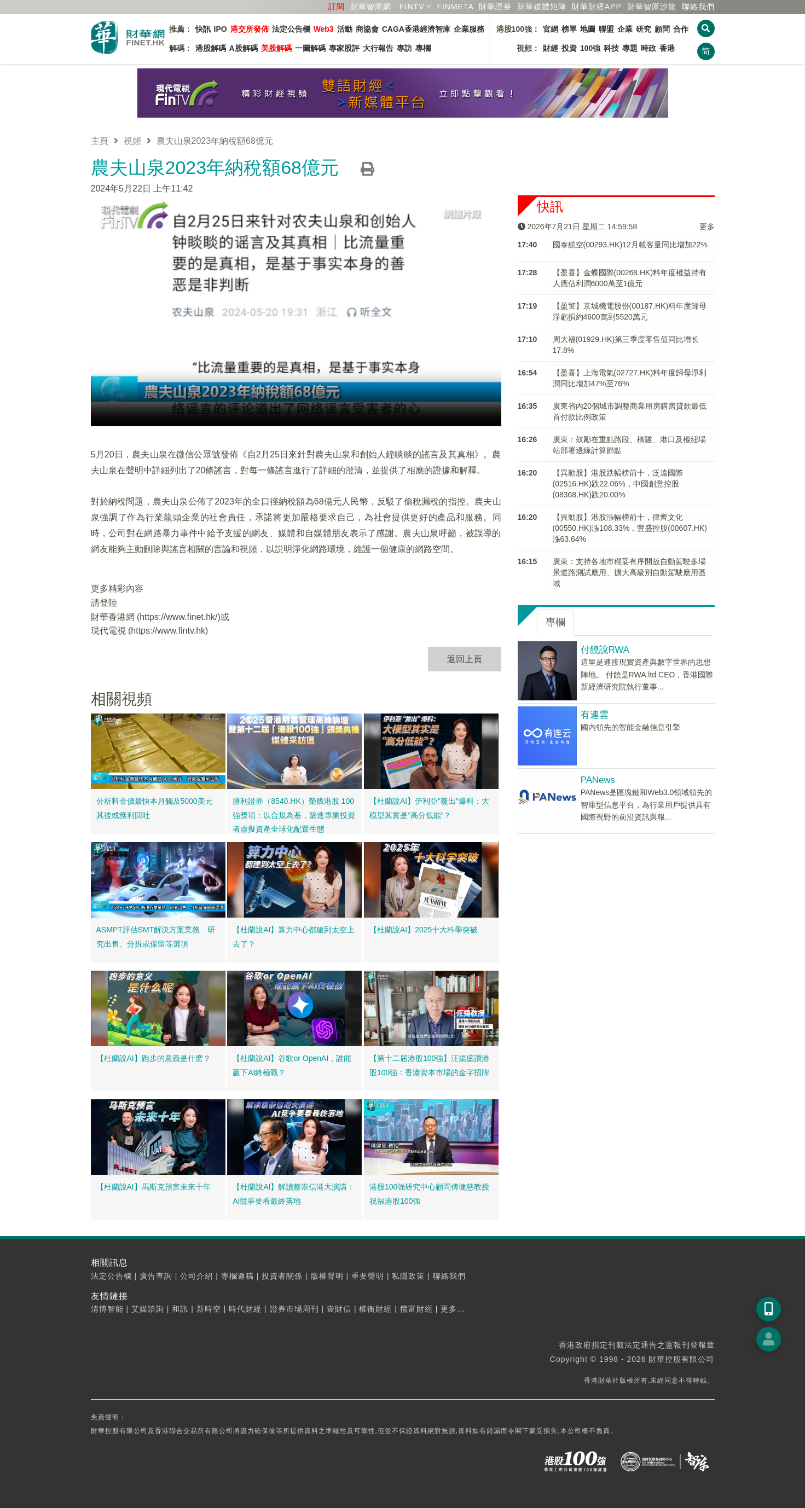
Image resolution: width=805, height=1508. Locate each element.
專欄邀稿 (237, 1276)
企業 (625, 29)
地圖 (587, 29)
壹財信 (339, 1308)
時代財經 (245, 1308)
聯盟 (606, 29)
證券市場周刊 (294, 1308)
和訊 (180, 1308)
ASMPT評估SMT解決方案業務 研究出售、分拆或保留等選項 (156, 936)
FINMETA (455, 6)
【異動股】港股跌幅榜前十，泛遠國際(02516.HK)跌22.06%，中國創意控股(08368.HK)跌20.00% (618, 483)
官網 (550, 29)
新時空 (208, 1308)
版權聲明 (327, 1276)
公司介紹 (196, 1276)
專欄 (423, 48)
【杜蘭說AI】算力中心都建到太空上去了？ (294, 936)
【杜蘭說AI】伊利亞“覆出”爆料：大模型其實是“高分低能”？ (429, 808)
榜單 (569, 29)
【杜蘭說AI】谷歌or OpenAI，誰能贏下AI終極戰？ (292, 1065)
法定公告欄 (291, 29)
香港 (667, 48)
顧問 (662, 29)
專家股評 (344, 48)
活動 (344, 29)
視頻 (132, 141)
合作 (680, 29)
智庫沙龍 (651, 6)
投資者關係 (282, 1276)
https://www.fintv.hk (168, 630)
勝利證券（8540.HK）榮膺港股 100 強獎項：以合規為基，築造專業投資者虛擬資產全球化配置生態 (294, 815)
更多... (453, 1308)
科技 (611, 48)
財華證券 (495, 6)
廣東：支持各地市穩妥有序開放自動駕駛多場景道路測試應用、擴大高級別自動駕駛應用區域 (629, 572)
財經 (550, 48)
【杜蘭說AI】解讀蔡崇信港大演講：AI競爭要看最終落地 (294, 1193)
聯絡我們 (698, 6)
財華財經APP (597, 6)
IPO (220, 29)
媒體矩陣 (541, 6)
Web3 (324, 29)
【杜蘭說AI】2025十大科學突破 (423, 929)
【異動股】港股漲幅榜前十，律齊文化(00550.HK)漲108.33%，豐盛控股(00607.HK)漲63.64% (630, 528)
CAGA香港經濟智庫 (416, 29)
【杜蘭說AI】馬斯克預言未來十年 (153, 1186)
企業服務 (469, 29)
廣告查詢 (156, 1276)
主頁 (99, 141)
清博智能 (107, 1308)
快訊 (203, 29)
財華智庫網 (370, 6)
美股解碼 (276, 48)
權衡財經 (375, 1308)
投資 (569, 48)
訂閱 (336, 6)
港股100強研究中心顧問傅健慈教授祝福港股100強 (429, 1193)
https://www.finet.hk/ (178, 616)
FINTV (411, 6)
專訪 (404, 48)
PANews (598, 780)
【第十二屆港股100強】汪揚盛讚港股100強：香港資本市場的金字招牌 (429, 1065)
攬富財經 (416, 1308)
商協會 (367, 29)
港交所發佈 (249, 29)
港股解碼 (210, 48)
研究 (643, 29)
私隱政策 (408, 1276)
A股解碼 (243, 48)
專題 (630, 48)
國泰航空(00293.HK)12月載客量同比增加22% (630, 244)
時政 (648, 48)
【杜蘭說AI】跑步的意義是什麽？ (153, 1058)
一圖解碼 (310, 48)
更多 (707, 226)
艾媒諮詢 (147, 1308)
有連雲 (595, 715)
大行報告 (378, 48)
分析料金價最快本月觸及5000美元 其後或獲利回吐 (158, 808)
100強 (590, 48)
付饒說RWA (605, 650)
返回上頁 (464, 658)
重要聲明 (367, 1276)
